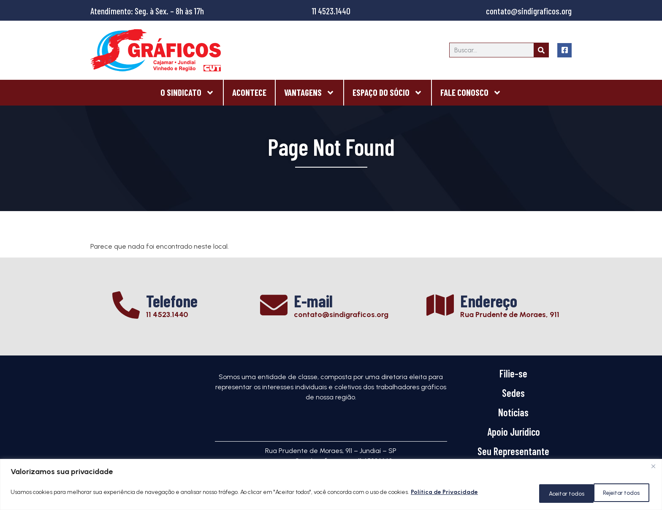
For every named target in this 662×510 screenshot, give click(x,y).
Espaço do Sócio (388, 92)
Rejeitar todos (555, 493)
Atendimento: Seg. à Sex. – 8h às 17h (147, 10)
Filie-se (513, 373)
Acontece (249, 92)
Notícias (513, 412)
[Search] (541, 50)
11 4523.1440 (331, 10)
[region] (331, 485)
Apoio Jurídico (513, 432)
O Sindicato (187, 92)
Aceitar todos (620, 493)
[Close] (653, 469)
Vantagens (309, 92)
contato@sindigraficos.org (529, 10)
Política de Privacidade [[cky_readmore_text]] (444, 493)
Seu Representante (513, 451)
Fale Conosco (471, 92)
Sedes (513, 393)
